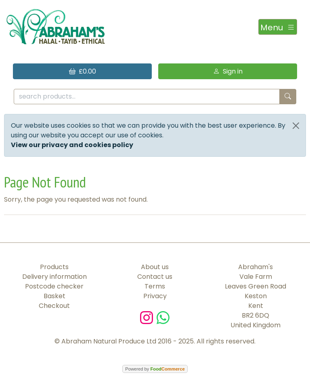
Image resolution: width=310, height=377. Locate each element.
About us (155, 267)
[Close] (296, 125)
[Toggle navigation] (277, 27)
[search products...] (147, 97)
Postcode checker (54, 286)
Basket (54, 296)
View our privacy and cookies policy (72, 145)
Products (54, 267)
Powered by (154, 368)
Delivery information (54, 276)
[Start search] (287, 97)
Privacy (155, 296)
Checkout (54, 305)
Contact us (154, 276)
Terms (155, 286)
